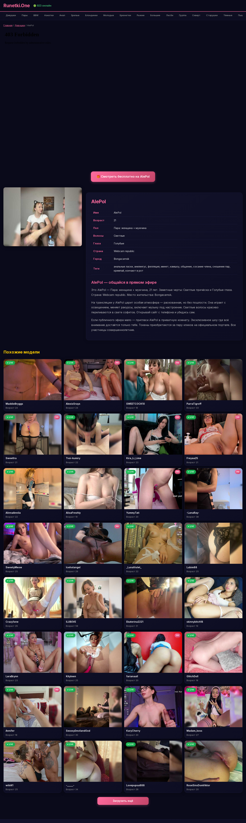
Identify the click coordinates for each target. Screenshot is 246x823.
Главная (7, 25)
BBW (35, 15)
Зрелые (75, 15)
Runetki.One (16, 5)
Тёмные (227, 15)
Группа (182, 15)
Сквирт (196, 15)
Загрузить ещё (123, 800)
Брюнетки (125, 15)
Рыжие (141, 15)
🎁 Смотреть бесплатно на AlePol (123, 176)
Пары (25, 15)
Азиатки (49, 15)
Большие (155, 15)
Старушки (212, 15)
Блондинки (91, 15)
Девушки (11, 15)
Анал (62, 15)
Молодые (108, 15)
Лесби (169, 15)
